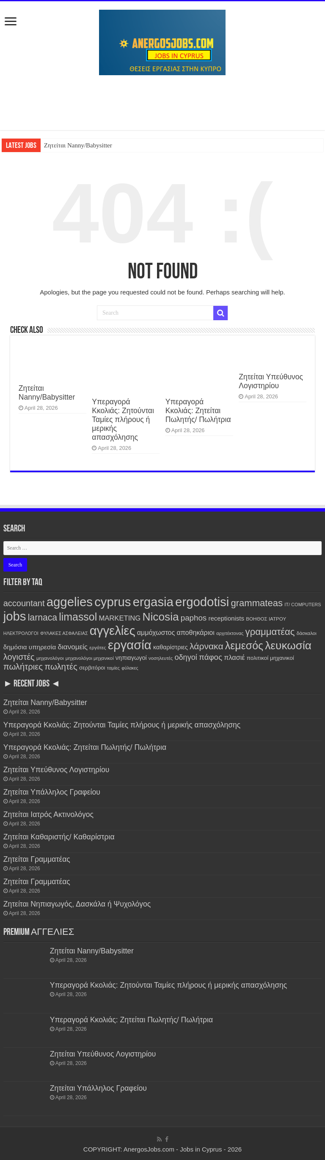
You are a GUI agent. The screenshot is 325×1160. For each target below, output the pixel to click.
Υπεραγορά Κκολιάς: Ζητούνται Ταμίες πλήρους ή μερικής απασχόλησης (123, 419)
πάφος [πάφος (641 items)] (210, 657)
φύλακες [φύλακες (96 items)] (129, 667)
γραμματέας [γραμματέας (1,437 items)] (270, 631)
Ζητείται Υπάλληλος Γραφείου (51, 792)
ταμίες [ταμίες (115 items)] (113, 667)
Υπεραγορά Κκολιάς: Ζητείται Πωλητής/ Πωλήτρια (198, 411)
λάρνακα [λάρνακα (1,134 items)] (206, 646)
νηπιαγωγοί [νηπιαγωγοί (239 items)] (131, 657)
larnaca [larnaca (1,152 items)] (42, 617)
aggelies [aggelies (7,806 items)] (70, 602)
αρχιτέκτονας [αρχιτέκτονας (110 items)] (229, 633)
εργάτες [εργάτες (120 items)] (97, 647)
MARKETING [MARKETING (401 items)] (119, 618)
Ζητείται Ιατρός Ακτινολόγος (48, 814)
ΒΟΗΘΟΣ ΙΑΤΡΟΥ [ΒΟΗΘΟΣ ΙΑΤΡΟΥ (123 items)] (266, 618)
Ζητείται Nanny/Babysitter (78, 145)
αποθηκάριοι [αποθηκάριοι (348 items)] (195, 632)
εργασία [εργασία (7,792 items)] (129, 645)
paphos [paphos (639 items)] (194, 617)
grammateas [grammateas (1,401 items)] (257, 603)
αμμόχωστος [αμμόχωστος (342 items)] (156, 632)
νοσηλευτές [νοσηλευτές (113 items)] (161, 658)
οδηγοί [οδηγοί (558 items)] (185, 657)
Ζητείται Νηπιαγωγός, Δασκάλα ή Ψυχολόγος (77, 904)
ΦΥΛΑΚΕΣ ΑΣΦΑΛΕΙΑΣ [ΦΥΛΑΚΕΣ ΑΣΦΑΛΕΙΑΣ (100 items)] (64, 633)
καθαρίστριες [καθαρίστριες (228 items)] (170, 647)
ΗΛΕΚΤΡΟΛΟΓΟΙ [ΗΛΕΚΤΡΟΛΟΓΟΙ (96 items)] (21, 633)
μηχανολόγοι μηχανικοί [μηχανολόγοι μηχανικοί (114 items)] (90, 658)
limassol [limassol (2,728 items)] (78, 617)
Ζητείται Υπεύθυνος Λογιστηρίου (271, 381)
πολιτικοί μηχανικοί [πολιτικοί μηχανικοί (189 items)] (270, 658)
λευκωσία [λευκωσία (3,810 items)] (288, 645)
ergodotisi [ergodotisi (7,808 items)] (202, 602)
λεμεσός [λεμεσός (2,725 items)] (244, 645)
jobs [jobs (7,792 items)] (14, 616)
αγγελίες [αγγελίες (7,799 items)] (112, 630)
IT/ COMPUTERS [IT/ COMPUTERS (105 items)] (302, 604)
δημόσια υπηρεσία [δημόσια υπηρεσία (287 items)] (29, 647)
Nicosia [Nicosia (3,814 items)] (160, 616)
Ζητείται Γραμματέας (36, 859)
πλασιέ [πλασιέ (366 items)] (234, 657)
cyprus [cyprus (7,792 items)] (112, 602)
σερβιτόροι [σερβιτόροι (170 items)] (92, 667)
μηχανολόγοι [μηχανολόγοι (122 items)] (50, 658)
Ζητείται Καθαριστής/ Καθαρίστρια (59, 837)
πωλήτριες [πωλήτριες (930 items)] (23, 666)
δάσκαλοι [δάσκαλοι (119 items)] (307, 633)
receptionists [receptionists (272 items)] (226, 618)
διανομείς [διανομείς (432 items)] (73, 647)
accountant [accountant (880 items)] (24, 603)
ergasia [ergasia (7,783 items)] (153, 602)
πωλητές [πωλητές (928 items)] (60, 666)
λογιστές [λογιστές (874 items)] (19, 657)
